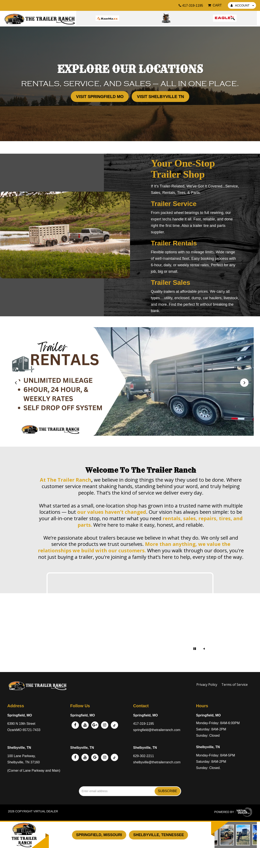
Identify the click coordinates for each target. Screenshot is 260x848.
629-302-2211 (143, 756)
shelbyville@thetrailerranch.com (156, 762)
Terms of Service (234, 684)
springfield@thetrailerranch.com (156, 730)
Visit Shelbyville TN (160, 96)
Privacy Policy (206, 684)
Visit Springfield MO (100, 96)
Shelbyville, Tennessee (158, 835)
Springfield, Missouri (99, 835)
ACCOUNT (242, 5)
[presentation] (15, 382)
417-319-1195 (143, 723)
